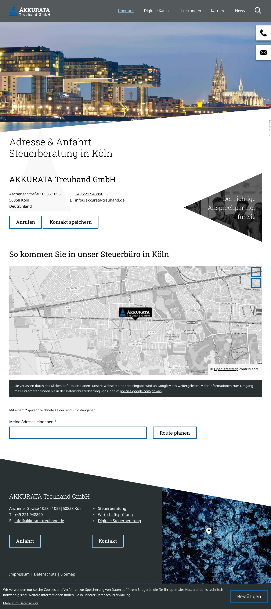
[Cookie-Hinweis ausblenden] (249, 596)
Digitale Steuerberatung (119, 520)
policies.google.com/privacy (141, 391)
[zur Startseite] (30, 10)
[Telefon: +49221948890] (28, 515)
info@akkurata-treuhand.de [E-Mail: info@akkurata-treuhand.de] (100, 200)
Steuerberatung (112, 508)
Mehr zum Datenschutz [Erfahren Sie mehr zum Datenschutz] (20, 603)
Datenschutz (45, 574)
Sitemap (68, 574)
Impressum (19, 574)
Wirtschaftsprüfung (115, 514)
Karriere (218, 10)
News (240, 10)
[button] (263, 32)
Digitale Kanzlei (157, 10)
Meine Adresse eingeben (33, 421)
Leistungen (191, 10)
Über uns (126, 10)
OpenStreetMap (226, 369)
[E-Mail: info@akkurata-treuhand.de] (263, 52)
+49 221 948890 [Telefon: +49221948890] (89, 194)
